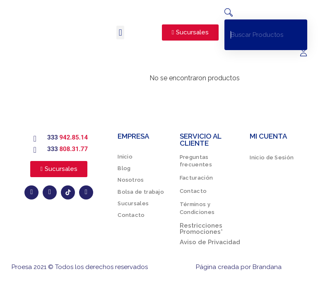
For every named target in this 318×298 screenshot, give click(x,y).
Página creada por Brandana (239, 267)
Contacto (131, 215)
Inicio (125, 157)
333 (67, 137)
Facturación (196, 178)
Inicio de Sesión (272, 157)
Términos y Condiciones (197, 208)
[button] (120, 32)
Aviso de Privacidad (210, 242)
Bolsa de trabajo (141, 192)
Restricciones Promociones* (201, 229)
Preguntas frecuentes (196, 161)
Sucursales (133, 203)
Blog (124, 168)
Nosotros (131, 180)
